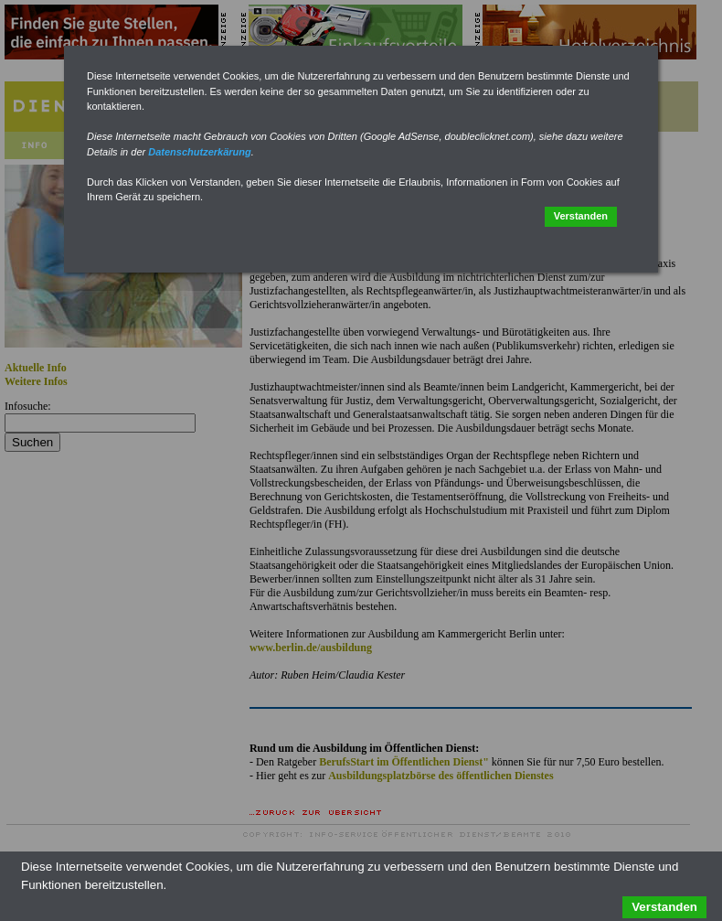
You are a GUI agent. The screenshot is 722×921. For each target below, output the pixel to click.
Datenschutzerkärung (199, 151)
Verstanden (581, 215)
